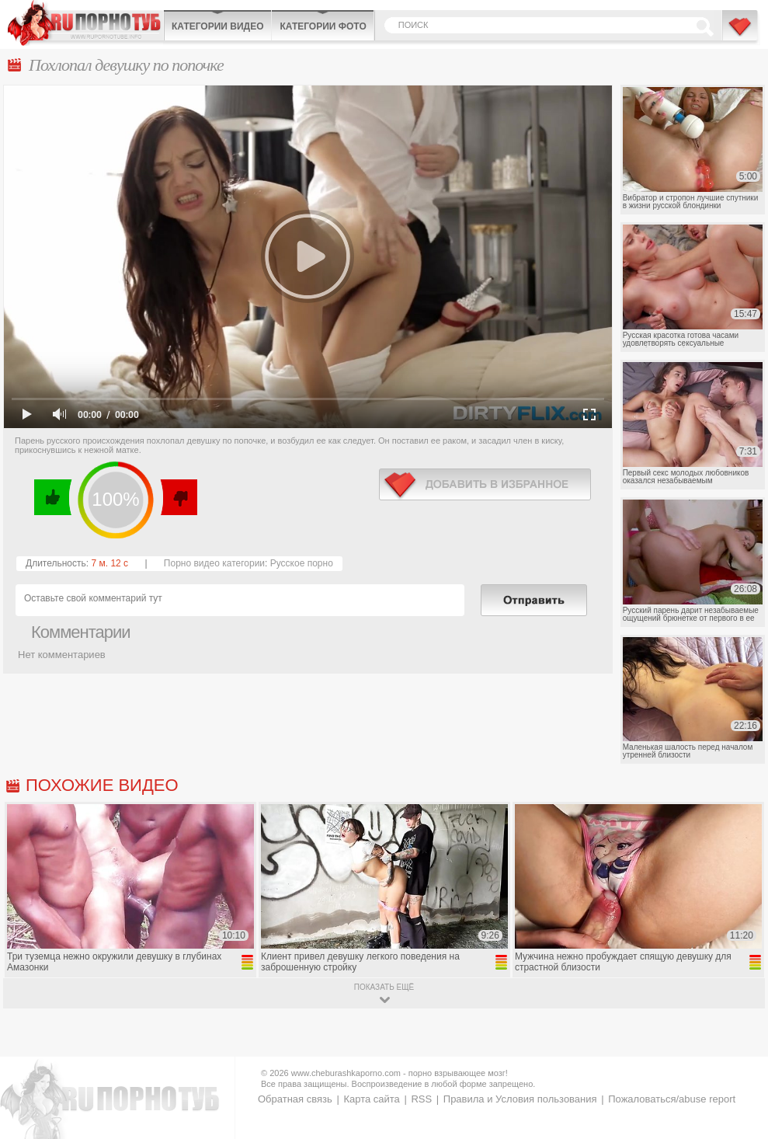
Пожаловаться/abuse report (671, 1099)
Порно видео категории (214, 563)
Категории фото (323, 26)
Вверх (738, 1072)
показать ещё (384, 987)
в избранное (485, 484)
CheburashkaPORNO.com (85, 23)
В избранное (740, 33)
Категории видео (217, 26)
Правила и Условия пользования (520, 1099)
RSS (421, 1099)
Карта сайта (371, 1099)
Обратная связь (295, 1099)
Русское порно (301, 563)
